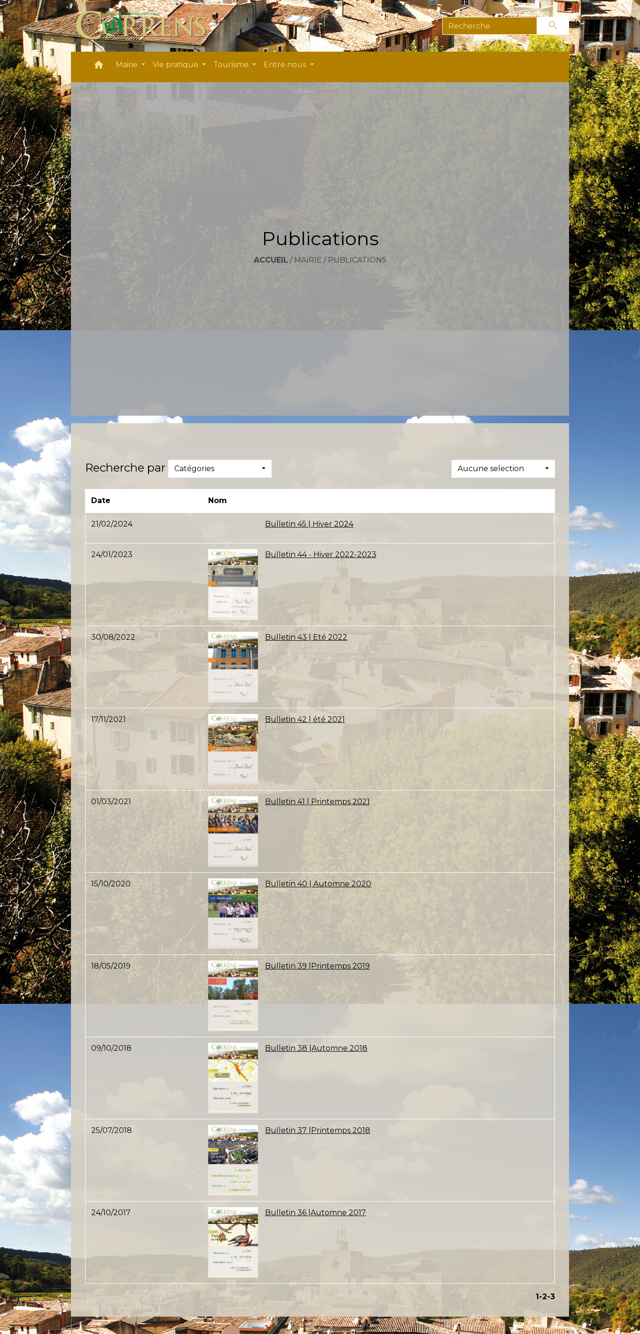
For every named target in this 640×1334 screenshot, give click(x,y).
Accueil (271, 260)
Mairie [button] (128, 64)
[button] (99, 66)
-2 (543, 1296)
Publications (357, 260)
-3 (551, 1296)
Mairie (308, 260)
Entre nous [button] (286, 64)
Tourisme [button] (231, 64)
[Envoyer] (553, 26)
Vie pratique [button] (176, 64)
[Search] (490, 26)
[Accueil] (146, 26)
